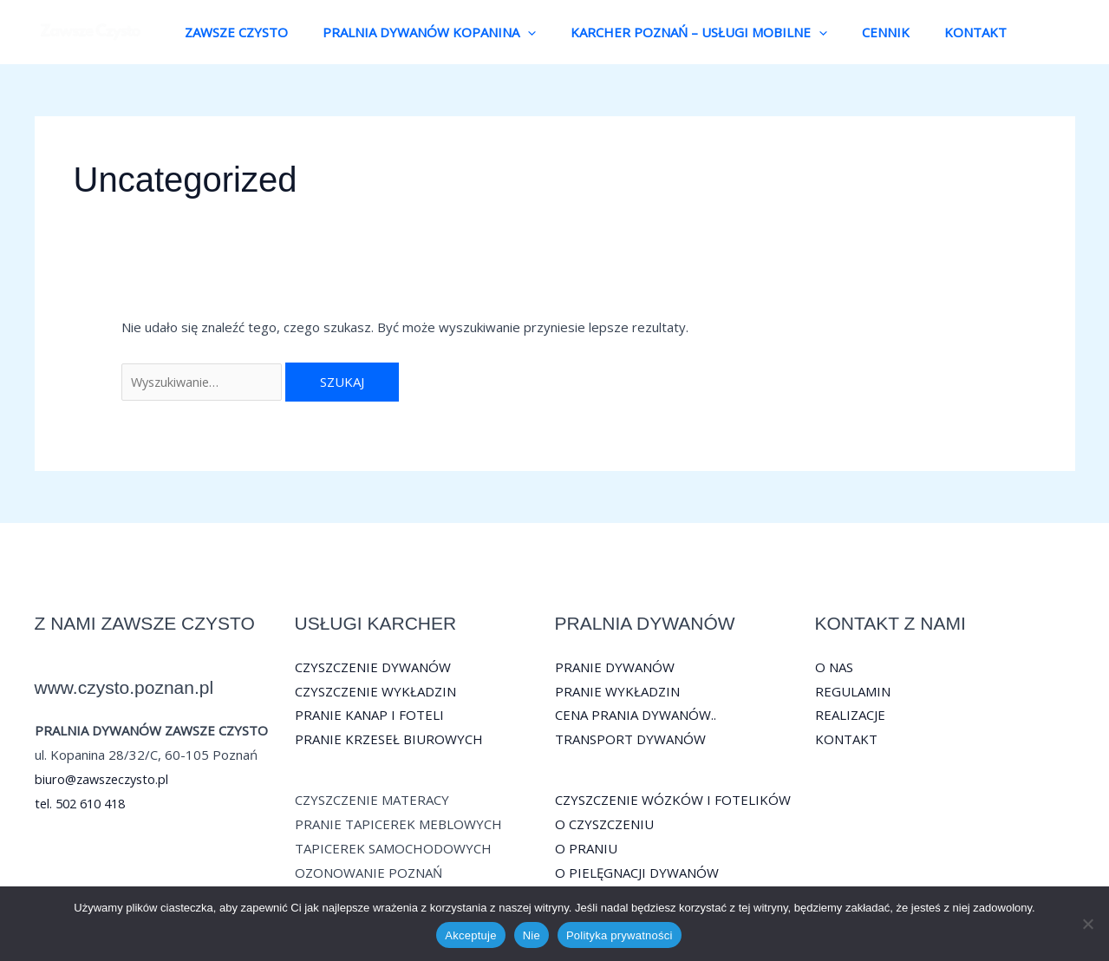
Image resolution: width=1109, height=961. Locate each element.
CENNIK (855, 32)
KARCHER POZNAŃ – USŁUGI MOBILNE (677, 32)
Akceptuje (470, 935)
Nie (531, 935)
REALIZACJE (850, 715)
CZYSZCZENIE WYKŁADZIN (375, 691)
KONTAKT (936, 32)
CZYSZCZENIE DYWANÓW (373, 667)
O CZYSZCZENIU (604, 824)
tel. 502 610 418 (84, 803)
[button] (514, 32)
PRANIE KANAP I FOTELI (369, 715)
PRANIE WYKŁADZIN (617, 691)
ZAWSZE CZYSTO (232, 32)
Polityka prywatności (619, 935)
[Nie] (1087, 923)
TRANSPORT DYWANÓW (630, 740)
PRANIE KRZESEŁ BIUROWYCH (389, 740)
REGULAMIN (852, 691)
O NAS (834, 667)
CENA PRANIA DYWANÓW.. (635, 715)
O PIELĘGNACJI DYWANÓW (637, 872)
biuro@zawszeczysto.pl (105, 779)
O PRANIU (586, 848)
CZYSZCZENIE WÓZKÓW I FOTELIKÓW (673, 799)
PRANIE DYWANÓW (615, 667)
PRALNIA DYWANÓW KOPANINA (416, 32)
